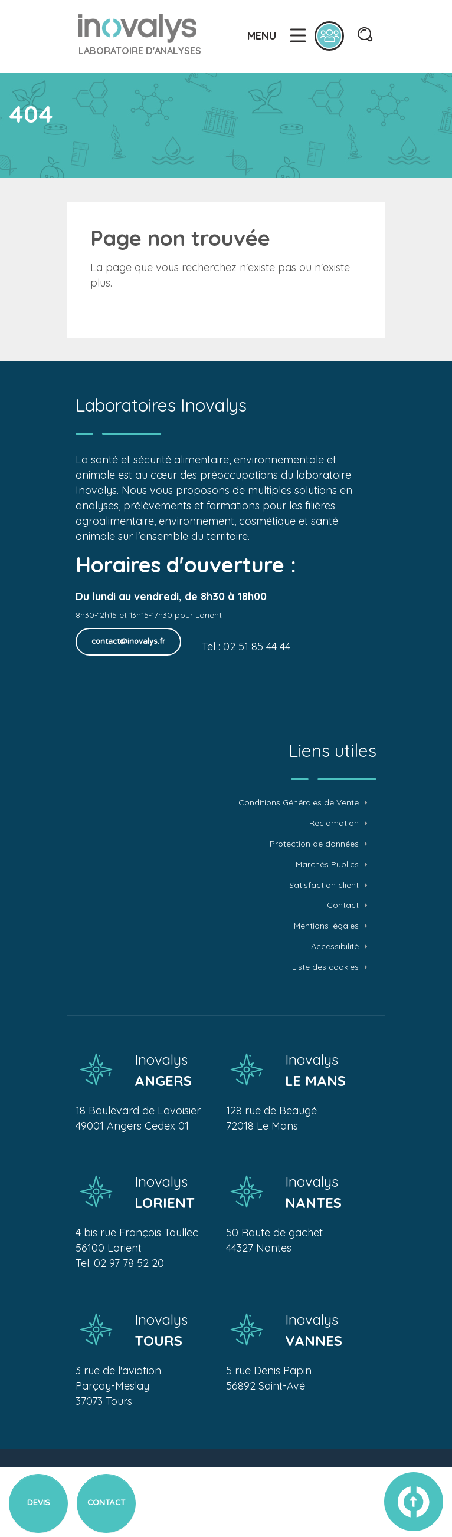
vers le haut (413, 1501)
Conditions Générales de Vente (298, 803)
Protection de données (314, 844)
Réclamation (334, 823)
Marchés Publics (327, 865)
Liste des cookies (325, 967)
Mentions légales (326, 926)
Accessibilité (335, 947)
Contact (343, 905)
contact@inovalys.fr (128, 641)
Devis (38, 1503)
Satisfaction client (324, 885)
